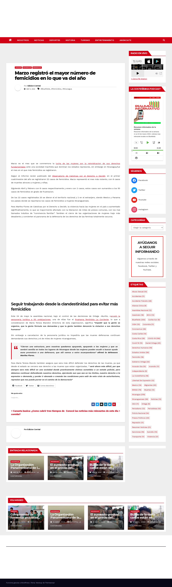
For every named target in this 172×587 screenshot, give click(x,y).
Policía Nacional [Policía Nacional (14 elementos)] (140, 413)
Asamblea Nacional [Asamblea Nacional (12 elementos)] (141, 310)
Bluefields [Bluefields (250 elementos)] (138, 320)
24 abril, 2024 (19, 522)
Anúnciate (125, 40)
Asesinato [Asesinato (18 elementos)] (138, 315)
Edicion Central (34, 86)
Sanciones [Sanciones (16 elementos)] (138, 432)
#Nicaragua (67, 89)
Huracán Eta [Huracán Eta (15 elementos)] (139, 366)
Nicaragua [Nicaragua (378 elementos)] (138, 394)
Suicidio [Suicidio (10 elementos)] (152, 432)
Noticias (39, 40)
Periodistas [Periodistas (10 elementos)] (154, 409)
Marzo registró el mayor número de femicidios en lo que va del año (55, 75)
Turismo (85, 40)
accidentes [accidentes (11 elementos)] (138, 296)
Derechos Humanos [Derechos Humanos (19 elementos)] (142, 348)
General (14, 511)
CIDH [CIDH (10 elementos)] (136, 324)
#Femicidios (56, 89)
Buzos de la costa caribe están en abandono (102, 468)
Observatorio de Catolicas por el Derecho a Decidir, (79, 176)
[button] (164, 40)
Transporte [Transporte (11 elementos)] (138, 437)
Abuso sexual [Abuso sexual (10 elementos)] (139, 292)
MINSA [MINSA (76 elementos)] (136, 390)
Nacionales (27, 67)
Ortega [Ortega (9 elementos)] (146, 404)
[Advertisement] (65, 56)
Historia (70, 40)
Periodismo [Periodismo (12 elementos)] (138, 409)
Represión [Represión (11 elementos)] (138, 423)
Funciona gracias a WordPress (18, 583)
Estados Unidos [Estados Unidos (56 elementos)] (140, 352)
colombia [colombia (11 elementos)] (148, 324)
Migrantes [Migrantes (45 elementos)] (150, 385)
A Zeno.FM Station (139, 78)
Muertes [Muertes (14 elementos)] (149, 390)
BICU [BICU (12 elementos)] (150, 315)
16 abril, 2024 (59, 522)
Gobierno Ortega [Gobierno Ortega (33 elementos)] (141, 362)
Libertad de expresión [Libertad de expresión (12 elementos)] (143, 380)
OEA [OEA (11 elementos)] (135, 404)
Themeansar (50, 583)
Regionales (37, 67)
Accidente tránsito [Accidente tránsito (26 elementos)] (142, 301)
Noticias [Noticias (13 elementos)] (156, 399)
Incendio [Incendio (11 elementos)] (154, 366)
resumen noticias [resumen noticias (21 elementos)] (141, 427)
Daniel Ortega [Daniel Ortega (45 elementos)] (153, 343)
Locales (18, 67)
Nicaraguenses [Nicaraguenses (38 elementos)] (140, 399)
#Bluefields (45, 89)
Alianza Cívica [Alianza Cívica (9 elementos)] (139, 306)
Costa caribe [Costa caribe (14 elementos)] (139, 334)
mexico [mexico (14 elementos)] (136, 385)
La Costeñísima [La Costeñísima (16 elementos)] (140, 376)
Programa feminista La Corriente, (92, 319)
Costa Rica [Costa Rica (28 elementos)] (138, 338)
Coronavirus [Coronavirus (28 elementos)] (139, 329)
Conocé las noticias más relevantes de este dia (93, 411)
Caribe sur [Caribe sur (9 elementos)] (154, 320)
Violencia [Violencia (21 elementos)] (152, 437)
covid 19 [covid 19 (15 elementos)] (137, 343)
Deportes (54, 40)
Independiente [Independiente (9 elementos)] (139, 371)
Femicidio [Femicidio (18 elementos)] (138, 357)
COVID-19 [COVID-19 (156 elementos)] (154, 338)
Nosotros (23, 40)
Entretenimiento (104, 40)
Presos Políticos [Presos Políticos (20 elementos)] (140, 418)
